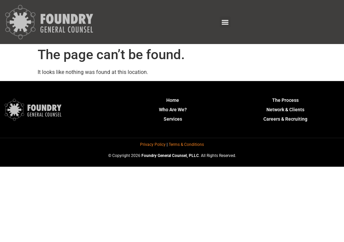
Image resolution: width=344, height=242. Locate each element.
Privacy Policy (153, 144)
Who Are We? (173, 109)
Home (172, 100)
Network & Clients (285, 109)
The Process (285, 100)
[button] (225, 22)
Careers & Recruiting (285, 119)
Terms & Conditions (186, 144)
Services (173, 119)
